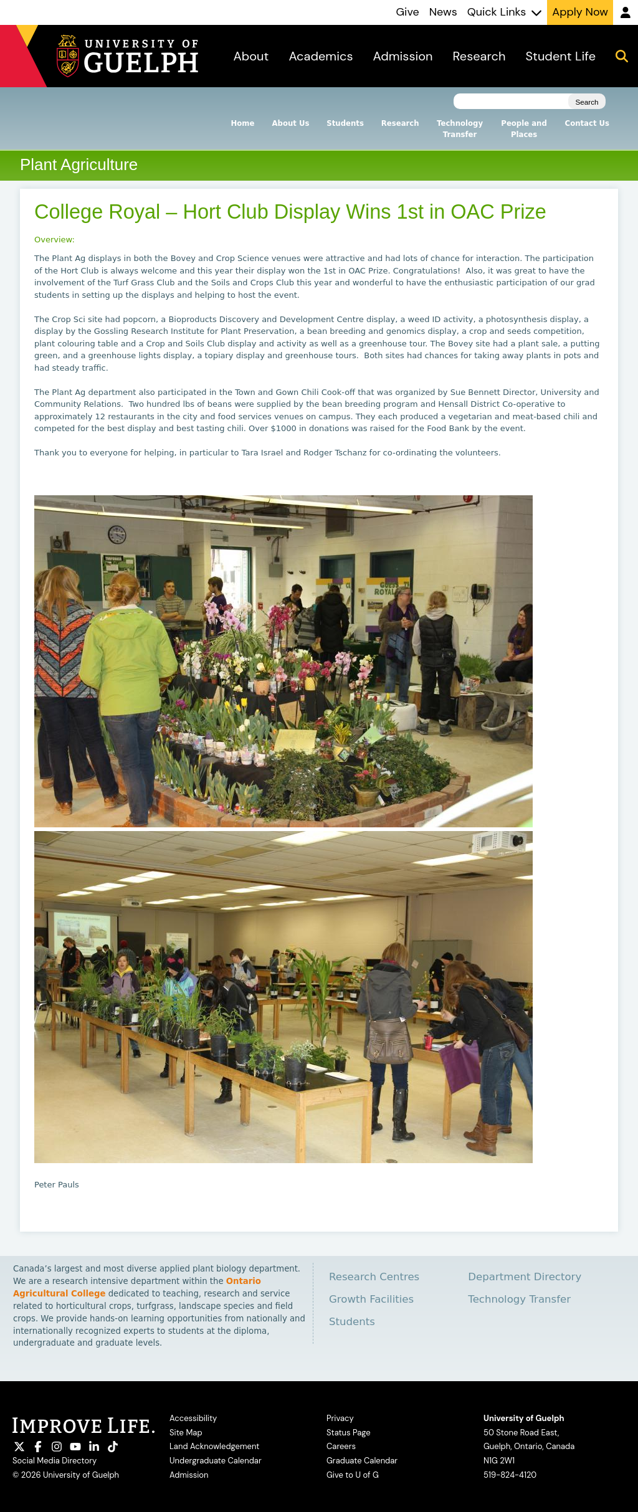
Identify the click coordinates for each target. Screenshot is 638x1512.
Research (400, 123)
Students (344, 123)
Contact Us (587, 123)
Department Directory (524, 1277)
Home (243, 123)
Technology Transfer (460, 129)
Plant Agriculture (79, 164)
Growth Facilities (371, 1299)
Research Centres (374, 1277)
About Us (290, 123)
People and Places (523, 129)
